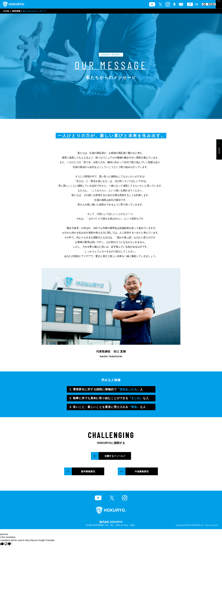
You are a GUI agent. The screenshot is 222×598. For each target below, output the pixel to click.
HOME (6, 11)
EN (175, 4)
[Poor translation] (7, 544)
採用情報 (16, 11)
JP (169, 4)
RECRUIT (210, 4)
